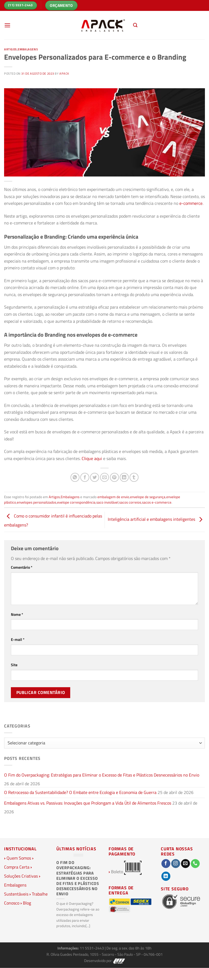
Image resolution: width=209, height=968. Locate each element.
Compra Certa (16, 867)
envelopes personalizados (36, 502)
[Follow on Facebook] (165, 863)
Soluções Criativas (21, 876)
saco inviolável (107, 502)
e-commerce (190, 203)
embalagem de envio (113, 497)
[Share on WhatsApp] (74, 477)
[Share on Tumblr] (134, 477)
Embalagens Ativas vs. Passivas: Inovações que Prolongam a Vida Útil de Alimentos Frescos (87, 803)
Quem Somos (19, 858)
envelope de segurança (147, 497)
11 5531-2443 (92, 948)
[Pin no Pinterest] (114, 477)
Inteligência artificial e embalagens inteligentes (156, 519)
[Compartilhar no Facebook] (84, 477)
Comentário (21, 567)
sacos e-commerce (156, 502)
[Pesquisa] (135, 25)
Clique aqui (91, 458)
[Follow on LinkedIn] (165, 876)
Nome (17, 614)
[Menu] (7, 25)
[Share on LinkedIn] (124, 477)
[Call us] (195, 863)
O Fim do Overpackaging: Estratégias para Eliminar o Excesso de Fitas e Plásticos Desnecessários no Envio (101, 775)
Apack (64, 73)
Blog (27, 903)
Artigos (10, 49)
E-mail (17, 640)
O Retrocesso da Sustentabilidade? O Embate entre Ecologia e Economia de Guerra (80, 792)
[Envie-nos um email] (185, 863)
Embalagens (28, 49)
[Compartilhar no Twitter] (94, 477)
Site (14, 665)
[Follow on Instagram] (175, 863)
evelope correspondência (76, 502)
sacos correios (130, 502)
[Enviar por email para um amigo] (104, 477)
